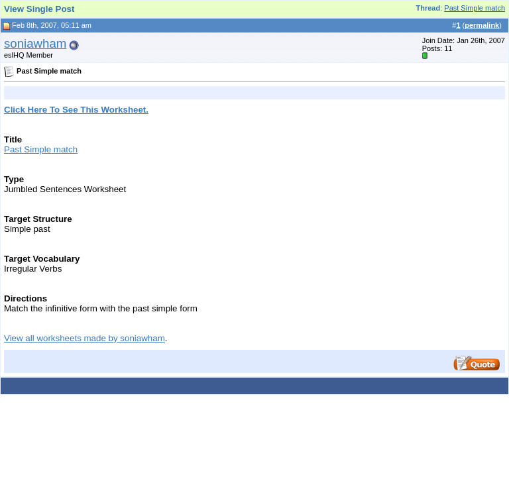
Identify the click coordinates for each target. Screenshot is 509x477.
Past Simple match (474, 8)
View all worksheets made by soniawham (84, 338)
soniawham (35, 43)
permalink (482, 25)
